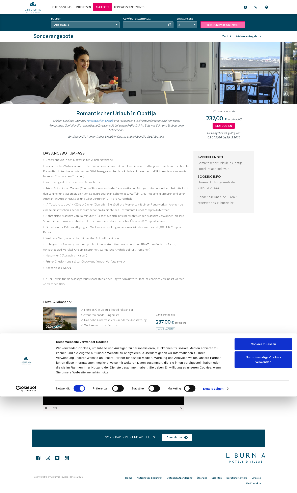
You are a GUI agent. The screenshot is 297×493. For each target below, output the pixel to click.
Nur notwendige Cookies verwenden (263, 456)
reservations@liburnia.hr (215, 202)
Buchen (56, 18)
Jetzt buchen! (167, 337)
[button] (102, 7)
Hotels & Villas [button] (61, 7)
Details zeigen (213, 485)
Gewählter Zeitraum (137, 18)
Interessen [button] (83, 7)
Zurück (227, 36)
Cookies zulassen (263, 440)
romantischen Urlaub (100, 120)
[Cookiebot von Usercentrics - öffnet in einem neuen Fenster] (26, 485)
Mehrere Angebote (248, 36)
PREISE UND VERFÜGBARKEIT (223, 24)
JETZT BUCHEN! (224, 125)
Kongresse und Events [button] (129, 7)
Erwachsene (185, 18)
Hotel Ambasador (57, 302)
